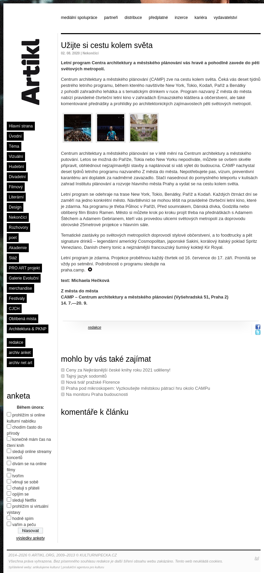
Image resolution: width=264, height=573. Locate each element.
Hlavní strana (21, 126)
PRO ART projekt (24, 268)
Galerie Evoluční (24, 278)
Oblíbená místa (22, 318)
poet (13, 237)
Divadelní (17, 176)
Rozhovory (18, 227)
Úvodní (15, 136)
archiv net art (20, 362)
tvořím (17, 476)
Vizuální (16, 156)
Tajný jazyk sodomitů (86, 376)
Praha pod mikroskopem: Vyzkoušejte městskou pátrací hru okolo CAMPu (138, 388)
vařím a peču (24, 524)
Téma (14, 146)
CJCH (14, 308)
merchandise (20, 288)
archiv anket (20, 352)
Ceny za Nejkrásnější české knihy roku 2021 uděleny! (118, 370)
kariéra (201, 17)
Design (15, 207)
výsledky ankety (30, 538)
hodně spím (23, 518)
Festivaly (17, 298)
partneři (111, 17)
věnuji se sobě (25, 482)
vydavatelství (225, 17)
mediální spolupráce (79, 17)
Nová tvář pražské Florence (93, 382)
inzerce (181, 17)
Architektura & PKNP (27, 329)
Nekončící (18, 217)
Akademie (18, 247)
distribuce (133, 17)
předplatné (158, 17)
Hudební (16, 166)
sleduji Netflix (24, 500)
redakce (16, 342)
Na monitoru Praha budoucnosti (97, 394)
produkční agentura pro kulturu (83, 567)
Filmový (16, 187)
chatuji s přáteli (25, 488)
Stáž (13, 258)
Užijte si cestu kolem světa (107, 45)
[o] (257, 558)
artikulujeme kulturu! (46, 567)
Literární (16, 197)
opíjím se (20, 494)
